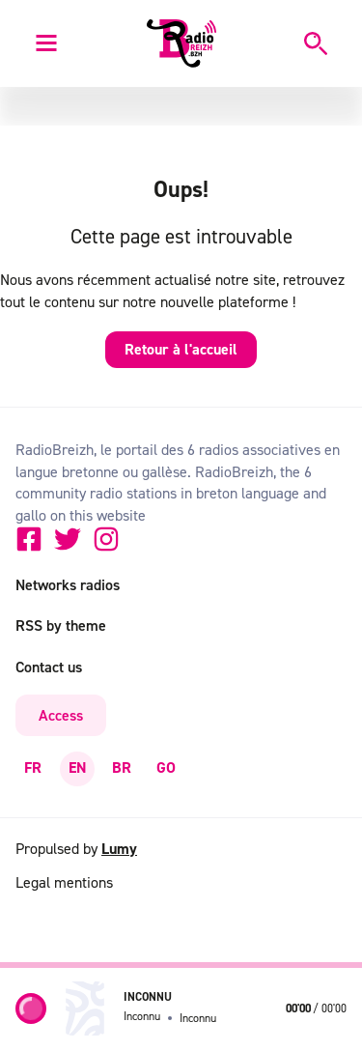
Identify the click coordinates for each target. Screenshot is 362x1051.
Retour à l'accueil (181, 349)
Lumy (119, 848)
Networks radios (67, 584)
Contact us (48, 666)
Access (61, 714)
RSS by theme (60, 625)
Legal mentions (64, 882)
